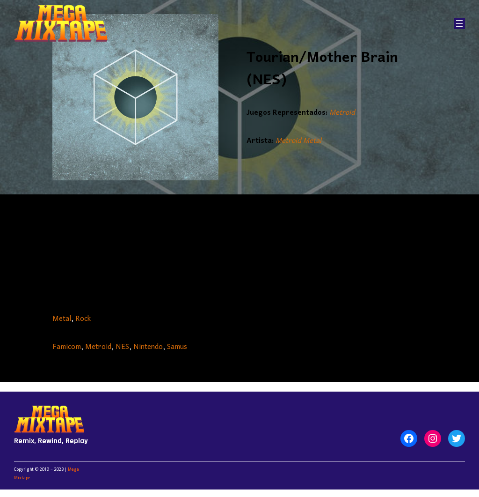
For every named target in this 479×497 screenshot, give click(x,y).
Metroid (342, 113)
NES (122, 347)
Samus (177, 347)
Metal (61, 319)
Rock (83, 319)
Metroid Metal (298, 141)
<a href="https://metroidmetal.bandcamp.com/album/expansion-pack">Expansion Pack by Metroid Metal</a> (239, 251)
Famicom (66, 347)
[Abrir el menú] (459, 23)
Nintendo (148, 347)
